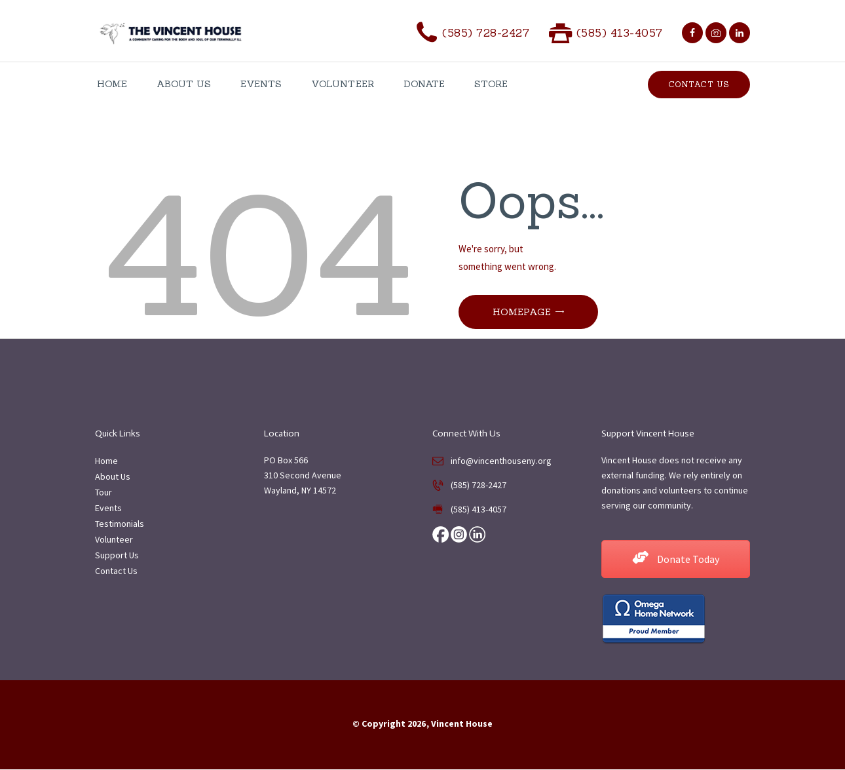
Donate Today (675, 559)
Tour (103, 492)
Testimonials (119, 523)
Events (108, 508)
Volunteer (114, 539)
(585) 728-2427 (478, 485)
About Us (112, 476)
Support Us (117, 555)
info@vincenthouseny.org (501, 461)
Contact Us (116, 571)
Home (106, 461)
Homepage (522, 312)
